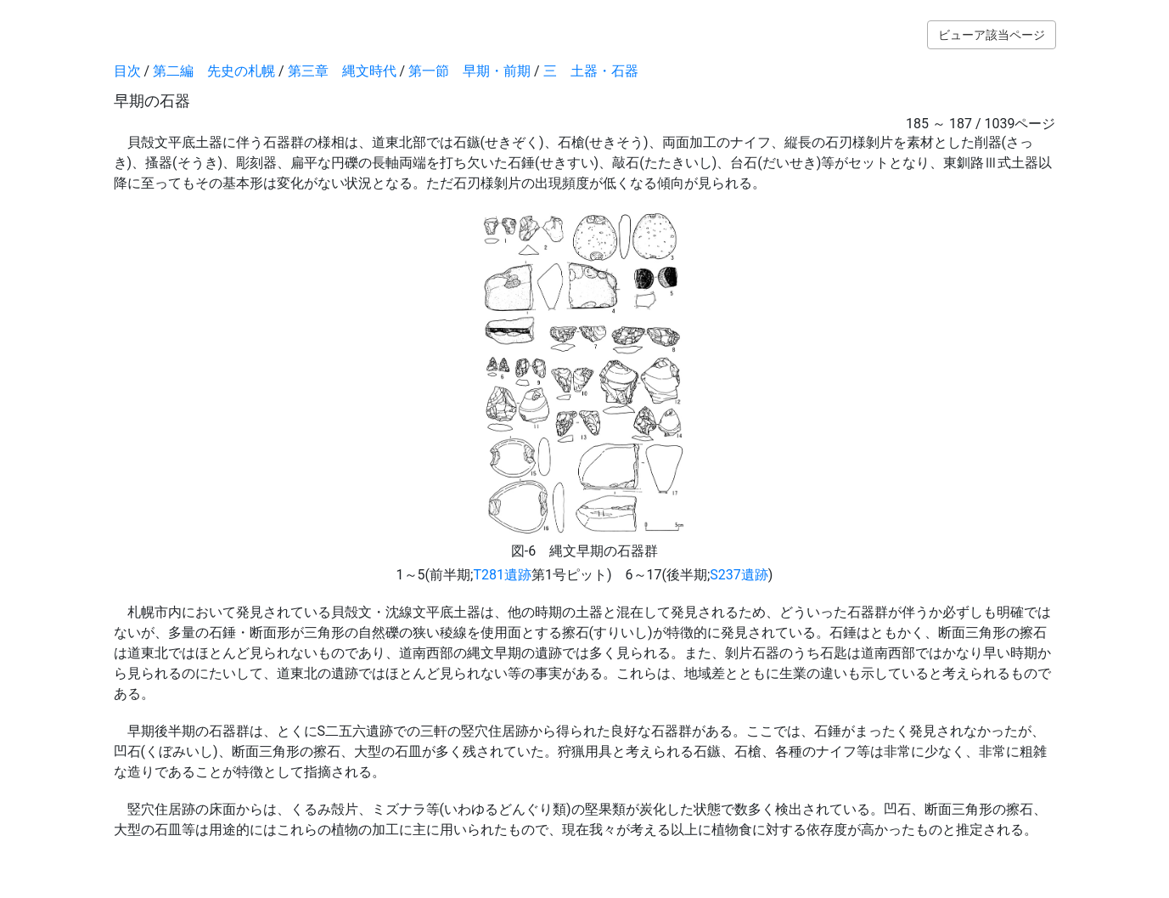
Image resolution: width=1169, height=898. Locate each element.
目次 (127, 71)
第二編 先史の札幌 (214, 71)
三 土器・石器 (590, 71)
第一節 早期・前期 (469, 71)
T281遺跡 (502, 575)
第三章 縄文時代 (342, 71)
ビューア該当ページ (991, 35)
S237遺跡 (738, 575)
